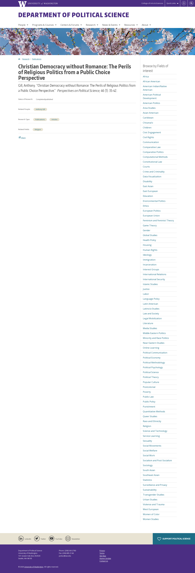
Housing (147, 244)
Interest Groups (151, 269)
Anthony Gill (40, 109)
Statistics (147, 479)
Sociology (148, 465)
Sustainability (150, 489)
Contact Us (104, 561)
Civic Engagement (152, 132)
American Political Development (152, 96)
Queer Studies (150, 416)
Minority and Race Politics (156, 338)
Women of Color (151, 514)
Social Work (149, 455)
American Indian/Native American (155, 88)
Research (90, 24)
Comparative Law (151, 147)
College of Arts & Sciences (152, 3)
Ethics (146, 205)
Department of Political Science (73, 15)
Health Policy (149, 240)
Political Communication (155, 352)
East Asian (148, 186)
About (145, 24)
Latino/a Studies (151, 308)
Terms (102, 553)
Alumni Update (105, 558)
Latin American (150, 303)
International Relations (154, 274)
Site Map (103, 556)
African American (151, 81)
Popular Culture (151, 382)
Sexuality (147, 440)
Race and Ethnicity (152, 421)
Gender (146, 230)
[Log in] (184, 3)
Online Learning (151, 347)
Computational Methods (155, 156)
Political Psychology (153, 367)
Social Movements (152, 445)
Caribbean (148, 117)
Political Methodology (154, 362)
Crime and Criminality (154, 171)
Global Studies (150, 235)
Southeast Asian (151, 475)
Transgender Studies (153, 494)
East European (150, 191)
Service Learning (151, 435)
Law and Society (151, 313)
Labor (146, 293)
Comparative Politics (153, 152)
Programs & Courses (43, 24)
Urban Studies (150, 499)
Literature (148, 323)
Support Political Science (173, 539)
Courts (146, 166)
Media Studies (150, 328)
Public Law (148, 396)
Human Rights (150, 249)
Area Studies (149, 107)
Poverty (147, 391)
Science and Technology (155, 430)
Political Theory (151, 377)
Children (147, 127)
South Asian (149, 470)
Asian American (150, 112)
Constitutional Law (152, 161)
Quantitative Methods (154, 411)
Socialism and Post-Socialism (157, 460)
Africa (146, 76)
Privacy (102, 550)
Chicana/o (148, 122)
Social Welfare (150, 450)
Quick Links (171, 3)
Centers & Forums (70, 24)
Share (22, 137)
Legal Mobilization (152, 318)
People (21, 24)
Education (148, 196)
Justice (146, 289)
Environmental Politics (154, 201)
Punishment (149, 406)
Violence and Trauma (153, 504)
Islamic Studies (150, 284)
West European (151, 509)
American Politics (151, 103)
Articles (54, 119)
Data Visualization (152, 176)
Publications (36, 59)
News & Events (110, 24)
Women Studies (151, 519)
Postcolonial (149, 387)
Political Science (151, 372)
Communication (151, 142)
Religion (38, 129)
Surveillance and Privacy (155, 484)
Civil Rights (148, 137)
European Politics (152, 210)
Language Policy (151, 298)
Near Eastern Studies (153, 342)
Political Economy (151, 357)
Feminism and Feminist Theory (158, 220)
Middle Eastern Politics (154, 333)
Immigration (149, 259)
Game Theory (150, 225)
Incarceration (149, 264)
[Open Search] (191, 3)
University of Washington (33, 567)
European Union (151, 215)
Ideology (147, 254)
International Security (154, 279)
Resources (129, 24)
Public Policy (149, 401)
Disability (147, 181)
